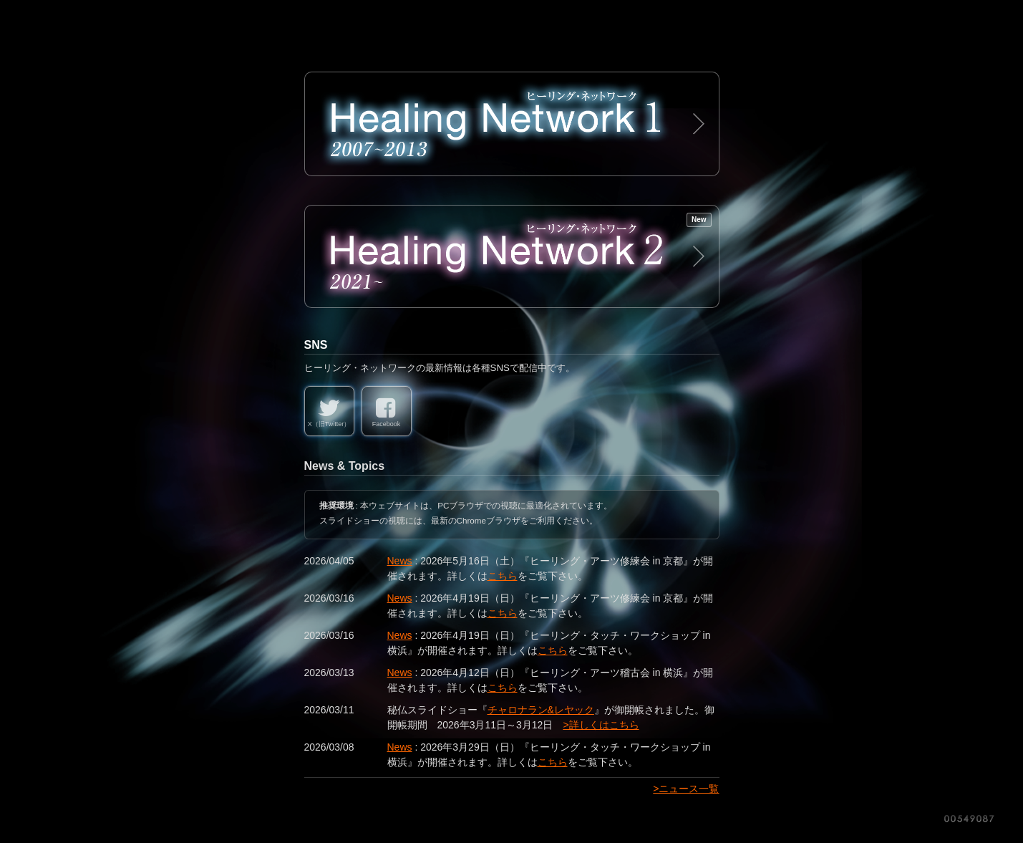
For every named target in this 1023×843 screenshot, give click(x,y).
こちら (503, 576)
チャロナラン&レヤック (541, 710)
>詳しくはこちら (601, 725)
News (399, 561)
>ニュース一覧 (686, 788)
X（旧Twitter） (329, 424)
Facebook (386, 424)
